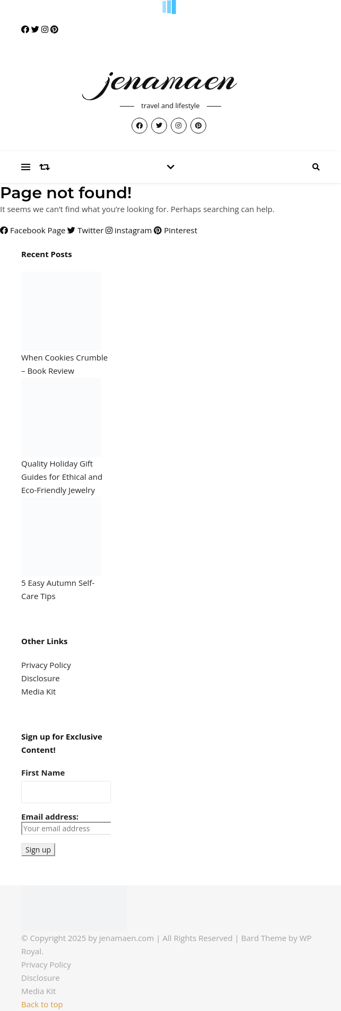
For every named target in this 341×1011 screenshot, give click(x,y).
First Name (43, 772)
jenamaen (170, 77)
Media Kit (38, 691)
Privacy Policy (46, 665)
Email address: (66, 823)
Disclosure (40, 678)
